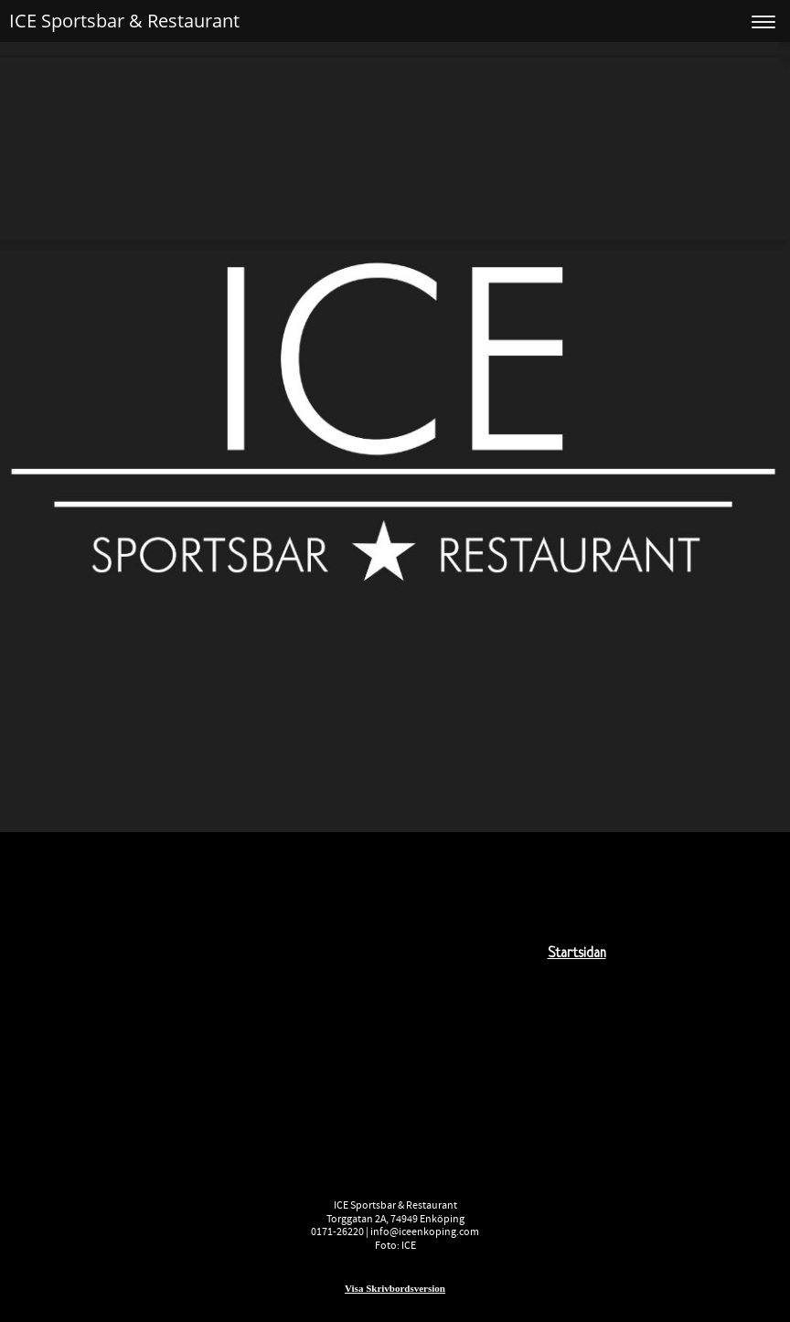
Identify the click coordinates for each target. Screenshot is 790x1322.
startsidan (577, 954)
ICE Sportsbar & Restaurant (124, 20)
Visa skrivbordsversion (395, 1288)
